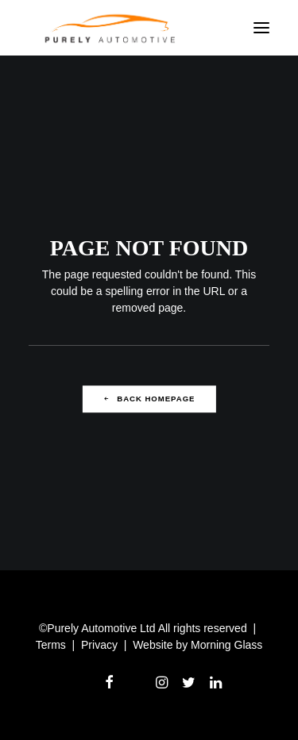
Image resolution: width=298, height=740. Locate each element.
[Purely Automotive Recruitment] (110, 28)
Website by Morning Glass (197, 644)
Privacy (99, 644)
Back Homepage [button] (149, 398)
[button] (261, 28)
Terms (51, 644)
